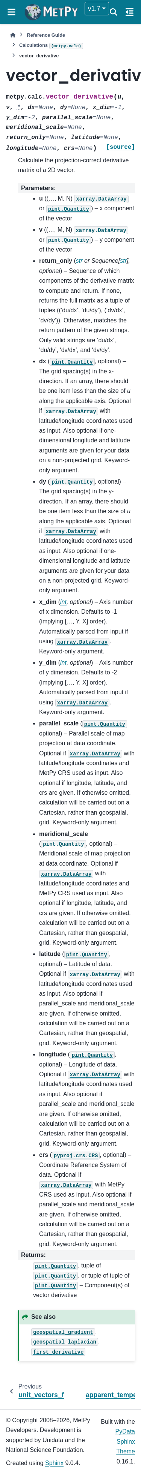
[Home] (12, 35)
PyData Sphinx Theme (125, 1441)
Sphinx (54, 1463)
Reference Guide (46, 35)
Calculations (51, 45)
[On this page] (129, 12)
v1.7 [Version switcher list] (94, 8)
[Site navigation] (11, 12)
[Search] (113, 12)
